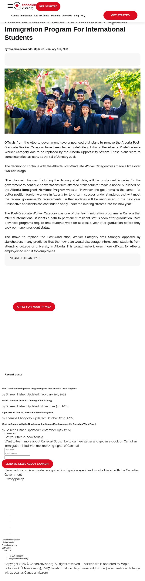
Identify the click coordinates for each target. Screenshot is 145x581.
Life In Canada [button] (41, 15)
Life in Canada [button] (8, 542)
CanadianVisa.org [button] (9, 545)
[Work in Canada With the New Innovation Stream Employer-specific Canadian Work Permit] (72, 427)
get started (48, 6)
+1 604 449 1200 (16, 556)
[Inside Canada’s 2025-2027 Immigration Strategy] (72, 404)
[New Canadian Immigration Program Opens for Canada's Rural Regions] (72, 392)
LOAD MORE (10, 434)
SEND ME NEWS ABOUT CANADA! (27, 463)
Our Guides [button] (6, 548)
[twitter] (15, 521)
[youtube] (15, 533)
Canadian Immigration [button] (11, 540)
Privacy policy (14, 479)
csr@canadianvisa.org (18, 559)
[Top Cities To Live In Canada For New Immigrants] (72, 416)
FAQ (83, 15)
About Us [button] (67, 15)
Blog (76, 15)
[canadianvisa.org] (25, 6)
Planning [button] (55, 15)
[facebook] (15, 515)
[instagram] (15, 527)
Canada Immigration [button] (21, 15)
